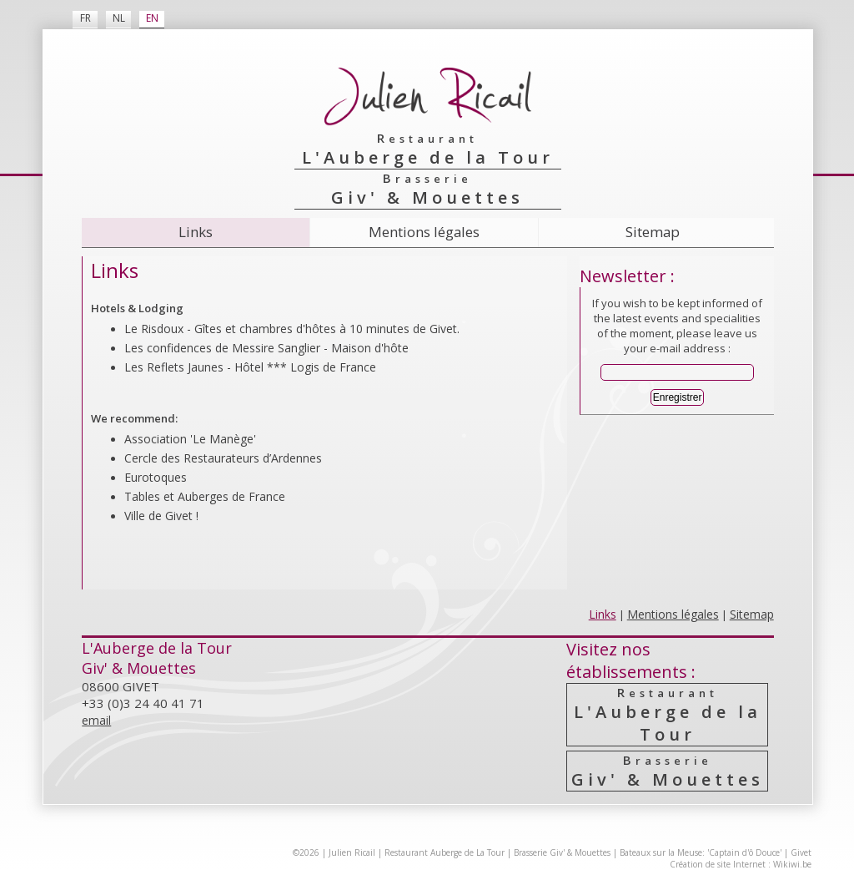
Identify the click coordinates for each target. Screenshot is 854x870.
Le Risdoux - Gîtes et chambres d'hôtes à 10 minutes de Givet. (292, 328)
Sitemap (652, 231)
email (96, 720)
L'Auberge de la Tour (667, 715)
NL (119, 18)
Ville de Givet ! (161, 516)
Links (195, 231)
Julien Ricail (352, 852)
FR (85, 18)
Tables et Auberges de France (204, 496)
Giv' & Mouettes (667, 771)
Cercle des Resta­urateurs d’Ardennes (223, 458)
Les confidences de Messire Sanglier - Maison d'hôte (266, 348)
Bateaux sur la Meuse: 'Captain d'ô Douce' (700, 852)
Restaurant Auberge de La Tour (444, 852)
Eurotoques (155, 477)
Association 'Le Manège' (190, 439)
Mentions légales (424, 231)
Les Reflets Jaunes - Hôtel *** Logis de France (250, 367)
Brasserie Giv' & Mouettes (562, 852)
